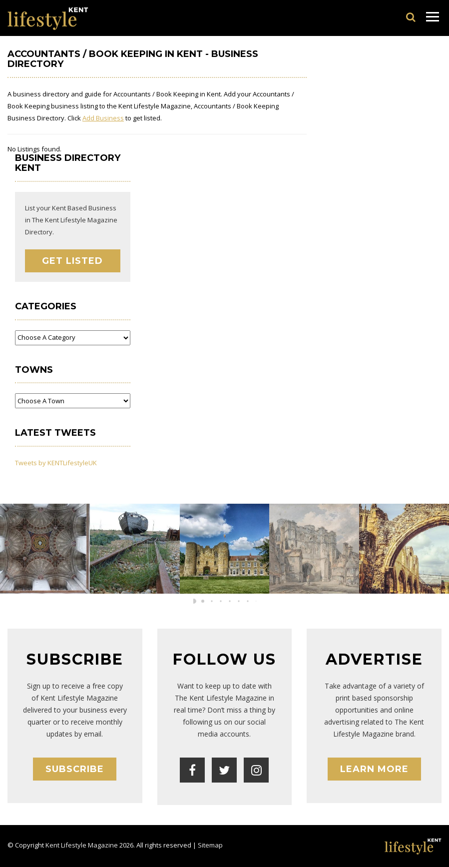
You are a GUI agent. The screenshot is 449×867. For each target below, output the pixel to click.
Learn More (374, 769)
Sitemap (210, 845)
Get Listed (72, 260)
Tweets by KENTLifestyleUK (56, 462)
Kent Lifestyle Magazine (81, 845)
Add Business (103, 117)
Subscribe (74, 769)
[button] (215, 601)
